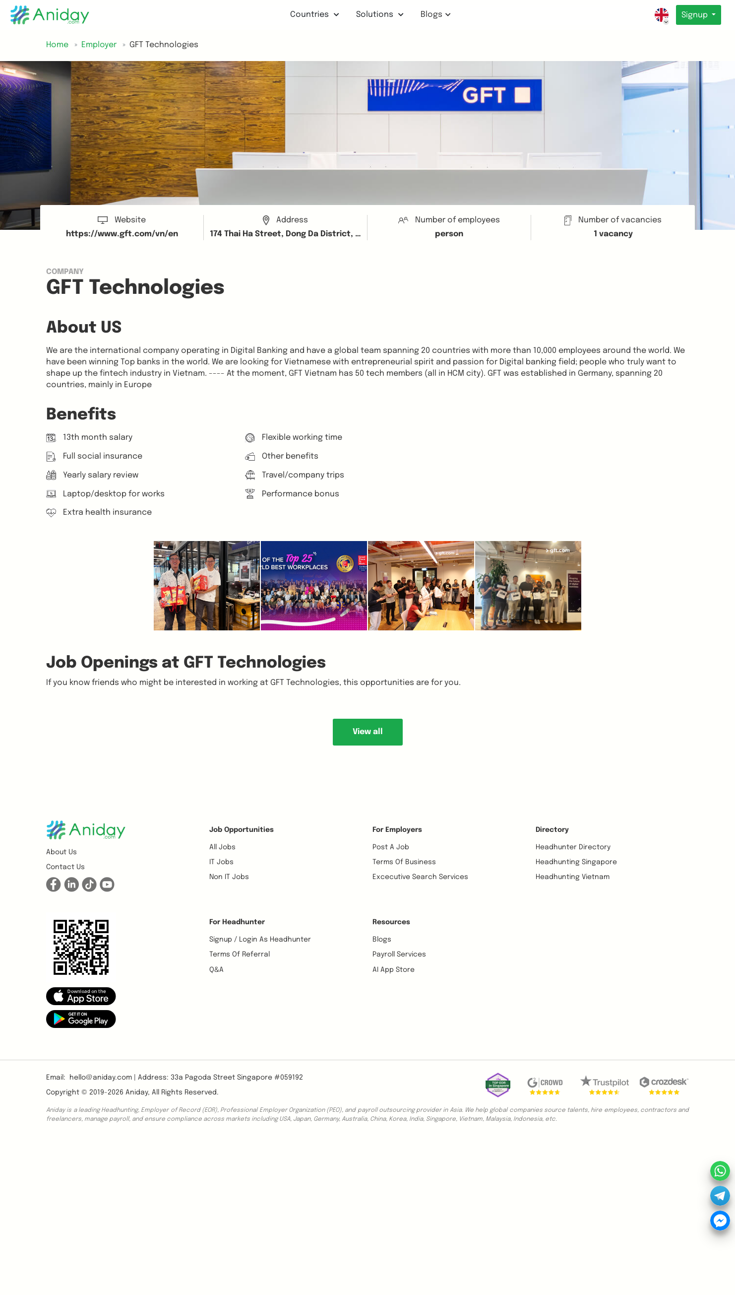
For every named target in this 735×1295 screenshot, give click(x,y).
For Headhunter (237, 922)
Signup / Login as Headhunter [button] (260, 939)
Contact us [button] (65, 867)
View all (368, 732)
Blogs (435, 14)
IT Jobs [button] (221, 862)
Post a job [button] (390, 847)
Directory (552, 829)
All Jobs (222, 847)
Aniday (136, 1092)
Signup (694, 15)
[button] (81, 996)
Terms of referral (239, 954)
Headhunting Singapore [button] (576, 862)
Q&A (216, 969)
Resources (391, 922)
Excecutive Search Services (420, 877)
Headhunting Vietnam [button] (573, 877)
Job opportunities (241, 829)
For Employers (397, 829)
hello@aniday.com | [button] (102, 1077)
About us (61, 852)
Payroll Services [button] (399, 954)
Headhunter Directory (573, 847)
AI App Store (393, 969)
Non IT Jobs (229, 877)
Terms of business (404, 862)
